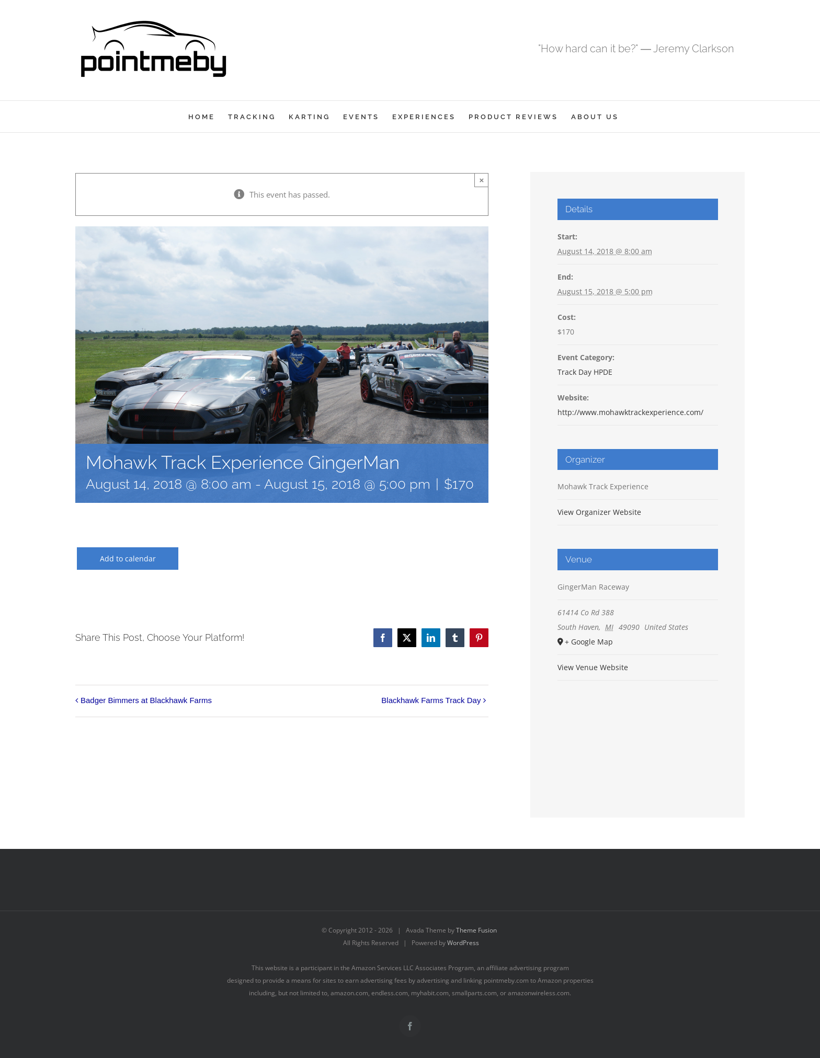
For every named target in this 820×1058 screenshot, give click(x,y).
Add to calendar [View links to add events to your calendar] (128, 558)
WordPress (463, 942)
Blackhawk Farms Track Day (431, 700)
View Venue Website (592, 667)
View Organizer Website (599, 512)
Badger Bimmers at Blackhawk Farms (146, 700)
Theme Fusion (476, 930)
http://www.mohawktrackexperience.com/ (630, 412)
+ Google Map (589, 642)
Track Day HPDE (584, 372)
